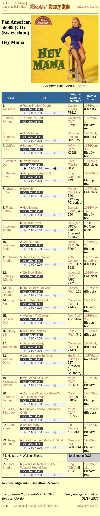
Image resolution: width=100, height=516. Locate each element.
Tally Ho (28, 188)
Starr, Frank (8, 426)
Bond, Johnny (8, 119)
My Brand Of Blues (36, 378)
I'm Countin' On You (8, 291)
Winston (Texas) (73, 135)
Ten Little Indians (34, 331)
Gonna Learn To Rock (38, 355)
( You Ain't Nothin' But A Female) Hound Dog (37, 466)
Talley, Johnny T (9, 442)
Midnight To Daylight (36, 315)
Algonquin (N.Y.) (74, 274)
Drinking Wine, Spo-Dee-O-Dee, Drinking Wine (40, 395)
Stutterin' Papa (33, 145)
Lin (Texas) (73, 426)
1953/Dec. (91, 331)
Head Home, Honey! (37, 257)
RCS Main (18, 3)
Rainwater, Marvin (9, 383)
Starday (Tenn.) (73, 209)
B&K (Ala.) (75, 223)
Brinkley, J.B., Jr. (8, 277)
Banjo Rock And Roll (37, 173)
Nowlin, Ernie (9, 190)
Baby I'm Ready (33, 343)
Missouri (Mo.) (73, 190)
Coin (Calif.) (72, 162)
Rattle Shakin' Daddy (37, 105)
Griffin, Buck (8, 147)
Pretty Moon (31, 161)
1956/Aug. (91, 105)
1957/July (91, 133)
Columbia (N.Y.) (74, 119)
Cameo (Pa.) (73, 289)
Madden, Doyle (8, 361)
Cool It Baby (31, 241)
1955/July (91, 343)
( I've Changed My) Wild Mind (43, 440)
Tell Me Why (31, 425)
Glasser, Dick (8, 321)
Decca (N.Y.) (72, 243)
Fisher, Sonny (8, 209)
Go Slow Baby (32, 272)
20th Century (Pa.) (73, 261)
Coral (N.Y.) (71, 395)
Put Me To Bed (33, 118)
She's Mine (30, 133)
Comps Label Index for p (43, 505)
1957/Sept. (91, 288)
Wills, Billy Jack (8, 411)
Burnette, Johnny (8, 398)
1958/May (91, 272)
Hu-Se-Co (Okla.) (74, 357)
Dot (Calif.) (75, 315)
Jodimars (8, 109)
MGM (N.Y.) (71, 147)
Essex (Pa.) (72, 332)
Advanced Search (87, 6)
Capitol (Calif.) (72, 107)
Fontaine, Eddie (8, 247)
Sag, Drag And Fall (36, 300)
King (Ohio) (72, 175)
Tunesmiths (10, 346)
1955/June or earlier (91, 259)
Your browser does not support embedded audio (43, 113)
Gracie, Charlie (9, 259)
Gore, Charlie (8, 466)
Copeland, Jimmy (9, 228)
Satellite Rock (32, 223)
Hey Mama (30, 207)
